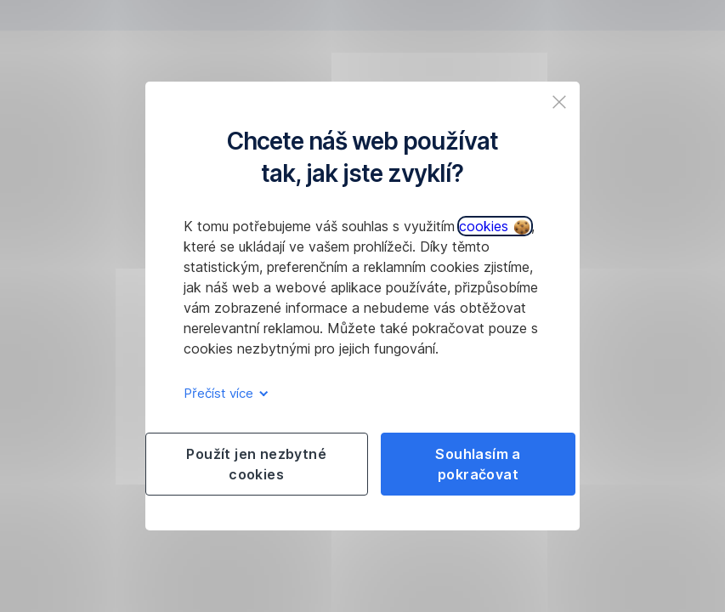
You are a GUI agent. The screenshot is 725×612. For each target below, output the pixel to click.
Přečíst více (223, 393)
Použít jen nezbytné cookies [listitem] (256, 464)
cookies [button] (494, 226)
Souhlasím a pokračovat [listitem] (477, 464)
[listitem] (559, 102)
